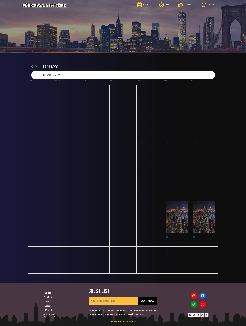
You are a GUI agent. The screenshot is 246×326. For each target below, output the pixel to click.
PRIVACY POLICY (48, 317)
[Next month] (36, 66)
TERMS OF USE (47, 315)
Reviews (47, 305)
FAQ (168, 4)
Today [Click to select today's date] (50, 66)
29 (168, 197)
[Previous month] (32, 66)
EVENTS (147, 4)
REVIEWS (188, 4)
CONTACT (212, 4)
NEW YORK (131, 322)
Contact (47, 309)
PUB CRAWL (121, 322)
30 (195, 197)
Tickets (48, 297)
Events (47, 293)
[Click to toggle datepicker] (123, 75)
